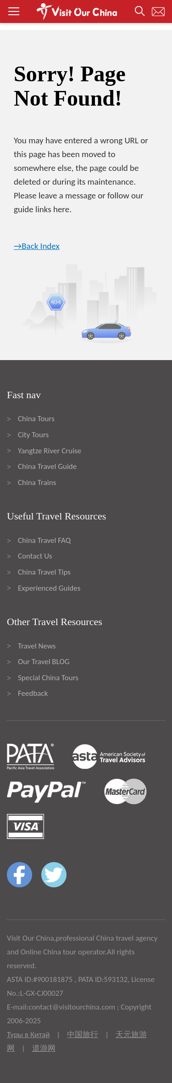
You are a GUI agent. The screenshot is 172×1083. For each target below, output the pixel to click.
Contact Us (35, 556)
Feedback (33, 693)
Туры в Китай (28, 1034)
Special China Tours (48, 678)
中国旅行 (82, 1034)
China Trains (37, 482)
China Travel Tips (44, 572)
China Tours (36, 418)
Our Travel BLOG (43, 661)
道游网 (43, 1048)
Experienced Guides (49, 588)
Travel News (36, 646)
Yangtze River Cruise (49, 451)
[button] (86, 11)
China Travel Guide (47, 466)
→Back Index (37, 246)
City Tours (33, 435)
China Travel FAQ (44, 540)
